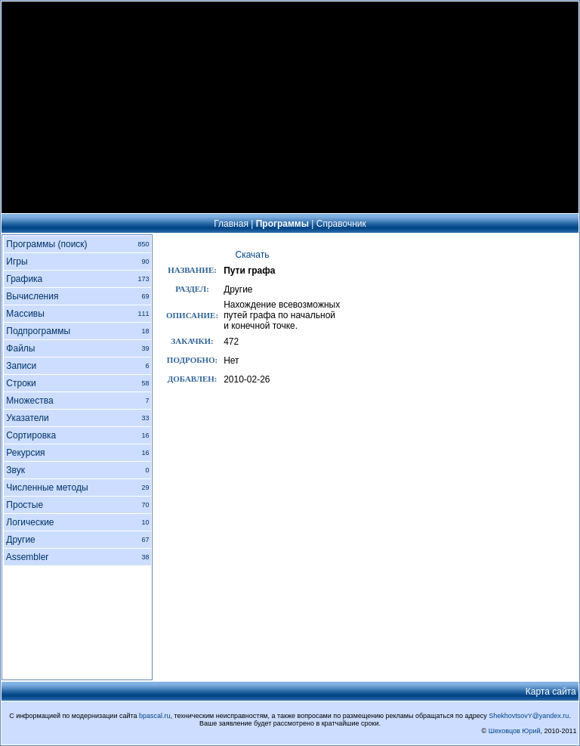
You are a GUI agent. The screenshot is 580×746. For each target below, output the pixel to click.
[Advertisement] (290, 107)
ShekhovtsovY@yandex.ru (529, 716)
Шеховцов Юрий (515, 731)
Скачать (253, 254)
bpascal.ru (155, 716)
